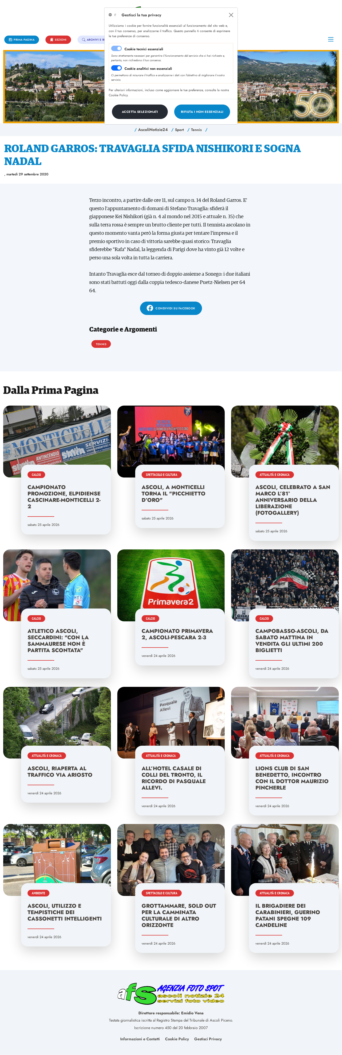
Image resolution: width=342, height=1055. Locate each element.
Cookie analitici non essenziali (148, 68)
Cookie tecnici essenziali (144, 49)
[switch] (116, 68)
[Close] (231, 15)
